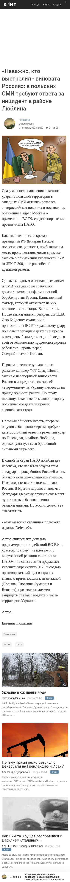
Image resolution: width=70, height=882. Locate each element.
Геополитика (9, 634)
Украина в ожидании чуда (24, 692)
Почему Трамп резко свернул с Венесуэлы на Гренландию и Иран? (33, 764)
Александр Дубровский (16, 772)
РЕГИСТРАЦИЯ (52, 4)
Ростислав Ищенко (13, 698)
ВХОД (35, 4)
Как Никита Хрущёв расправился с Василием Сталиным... (32, 838)
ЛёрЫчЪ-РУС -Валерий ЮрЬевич (22, 846)
